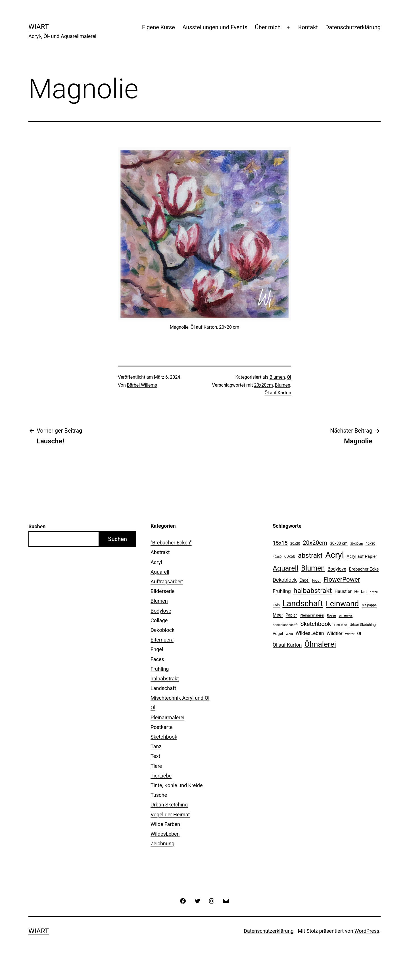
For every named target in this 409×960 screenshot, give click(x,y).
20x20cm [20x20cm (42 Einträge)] (315, 542)
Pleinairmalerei (167, 717)
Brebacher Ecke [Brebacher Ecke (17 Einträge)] (364, 569)
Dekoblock (162, 630)
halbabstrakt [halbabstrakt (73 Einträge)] (312, 590)
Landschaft (163, 688)
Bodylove (161, 611)
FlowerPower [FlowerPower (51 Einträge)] (342, 579)
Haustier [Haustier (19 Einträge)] (343, 591)
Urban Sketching (169, 805)
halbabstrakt (165, 679)
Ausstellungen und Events (214, 27)
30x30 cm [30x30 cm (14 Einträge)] (339, 543)
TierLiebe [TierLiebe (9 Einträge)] (340, 625)
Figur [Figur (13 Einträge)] (316, 580)
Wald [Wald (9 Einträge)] (289, 634)
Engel (157, 649)
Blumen (277, 377)
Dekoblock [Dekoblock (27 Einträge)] (285, 580)
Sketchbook (164, 737)
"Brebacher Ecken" (171, 543)
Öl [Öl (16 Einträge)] (359, 633)
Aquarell (160, 572)
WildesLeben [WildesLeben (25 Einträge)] (310, 633)
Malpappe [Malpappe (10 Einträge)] (369, 605)
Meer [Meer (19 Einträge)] (278, 615)
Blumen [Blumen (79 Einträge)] (313, 568)
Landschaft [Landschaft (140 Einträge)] (302, 603)
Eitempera (162, 640)
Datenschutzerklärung (353, 27)
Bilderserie (163, 591)
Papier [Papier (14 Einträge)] (291, 615)
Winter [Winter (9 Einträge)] (349, 634)
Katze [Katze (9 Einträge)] (374, 592)
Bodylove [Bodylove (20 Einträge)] (336, 569)
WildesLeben (165, 834)
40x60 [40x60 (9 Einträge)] (277, 557)
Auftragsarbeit (167, 581)
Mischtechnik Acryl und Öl (180, 698)
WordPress (366, 931)
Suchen (36, 526)
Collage (159, 620)
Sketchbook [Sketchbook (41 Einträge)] (315, 624)
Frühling (160, 669)
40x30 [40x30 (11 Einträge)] (370, 543)
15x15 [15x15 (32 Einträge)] (280, 543)
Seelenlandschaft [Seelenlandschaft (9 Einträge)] (285, 625)
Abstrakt (160, 552)
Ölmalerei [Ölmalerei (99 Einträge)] (320, 644)
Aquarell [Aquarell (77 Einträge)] (285, 568)
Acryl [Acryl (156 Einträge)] (334, 555)
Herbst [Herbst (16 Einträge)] (360, 591)
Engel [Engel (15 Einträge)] (304, 580)
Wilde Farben (165, 824)
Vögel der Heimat (170, 815)
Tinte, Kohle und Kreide (177, 785)
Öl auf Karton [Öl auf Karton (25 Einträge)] (287, 645)
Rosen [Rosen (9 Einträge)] (331, 615)
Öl (289, 377)
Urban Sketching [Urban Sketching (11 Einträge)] (363, 624)
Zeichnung (162, 843)
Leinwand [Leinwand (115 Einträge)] (342, 603)
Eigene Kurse (158, 27)
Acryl (156, 562)
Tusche (159, 795)
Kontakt (308, 27)
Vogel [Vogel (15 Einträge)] (278, 633)
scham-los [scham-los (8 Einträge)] (345, 615)
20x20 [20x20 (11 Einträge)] (295, 543)
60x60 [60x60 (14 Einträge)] (289, 556)
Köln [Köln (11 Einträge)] (276, 605)
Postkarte (162, 727)
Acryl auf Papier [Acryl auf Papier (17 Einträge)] (362, 556)
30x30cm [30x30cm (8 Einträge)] (356, 544)
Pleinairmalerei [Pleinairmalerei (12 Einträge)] (312, 615)
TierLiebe (161, 776)
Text (155, 756)
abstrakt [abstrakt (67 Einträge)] (310, 555)
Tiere (156, 766)
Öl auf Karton (277, 392)
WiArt (38, 27)
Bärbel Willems (142, 385)
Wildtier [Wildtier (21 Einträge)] (335, 633)
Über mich (267, 27)
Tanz (156, 746)
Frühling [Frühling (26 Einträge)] (282, 591)
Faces (157, 659)
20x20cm (263, 385)
